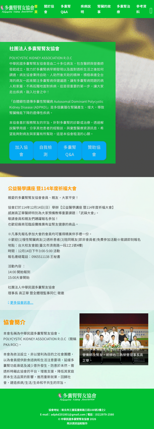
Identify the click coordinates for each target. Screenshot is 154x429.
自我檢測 (45, 150)
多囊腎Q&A (66, 9)
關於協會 (49, 9)
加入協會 (21, 150)
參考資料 (141, 9)
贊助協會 (94, 150)
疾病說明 (86, 9)
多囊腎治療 (123, 9)
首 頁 (36, 9)
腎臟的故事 (104, 9)
